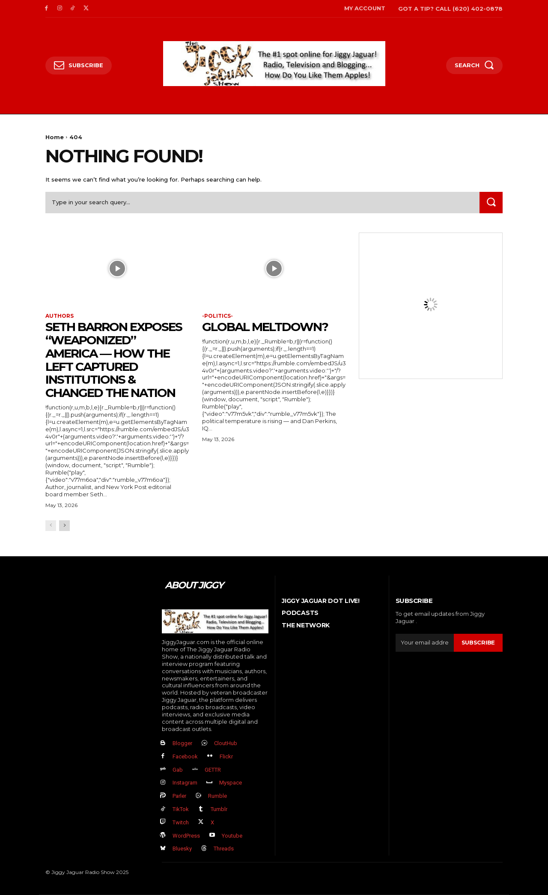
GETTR (213, 770)
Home (54, 137)
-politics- (217, 316)
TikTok (181, 809)
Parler (179, 796)
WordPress (186, 835)
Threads (224, 848)
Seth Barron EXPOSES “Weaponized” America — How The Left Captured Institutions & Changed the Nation (113, 359)
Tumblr (219, 809)
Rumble (217, 796)
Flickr (226, 756)
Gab (178, 770)
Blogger (182, 743)
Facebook (185, 756)
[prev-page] (50, 525)
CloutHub (225, 743)
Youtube (232, 835)
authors (59, 316)
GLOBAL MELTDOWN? (265, 326)
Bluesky (182, 848)
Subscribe (478, 642)
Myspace (230, 782)
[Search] (491, 202)
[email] (425, 643)
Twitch (181, 822)
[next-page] (64, 525)
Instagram (185, 782)
